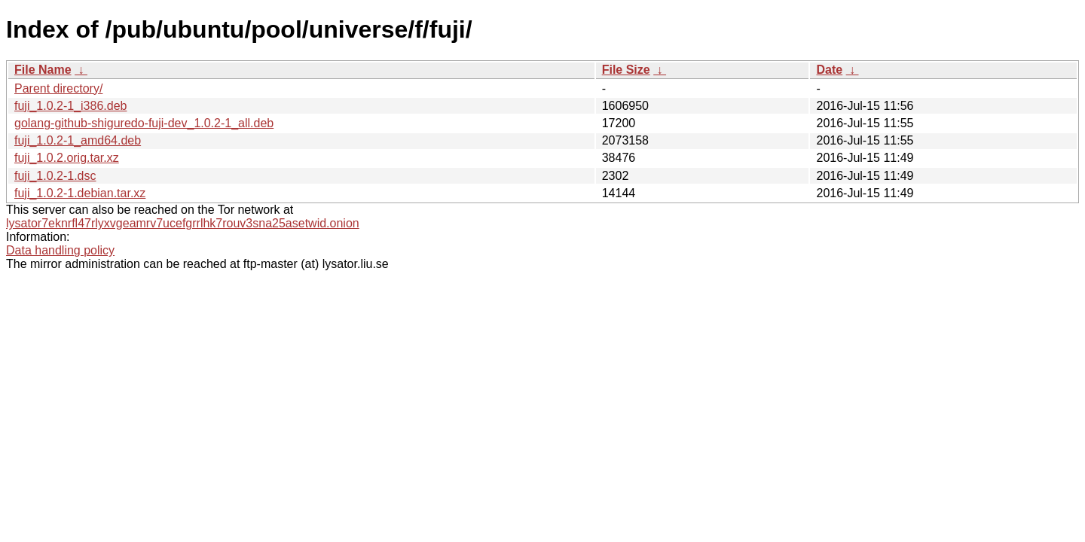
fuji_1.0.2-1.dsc (55, 175)
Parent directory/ (58, 88)
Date (829, 69)
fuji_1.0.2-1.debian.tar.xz (79, 193)
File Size (626, 69)
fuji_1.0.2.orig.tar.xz (66, 157)
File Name (43, 69)
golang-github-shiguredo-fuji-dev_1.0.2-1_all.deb (144, 123)
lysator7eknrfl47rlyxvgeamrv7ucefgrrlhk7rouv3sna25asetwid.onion (182, 223)
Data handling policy (60, 250)
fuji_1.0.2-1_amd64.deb (77, 140)
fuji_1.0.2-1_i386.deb (70, 105)
